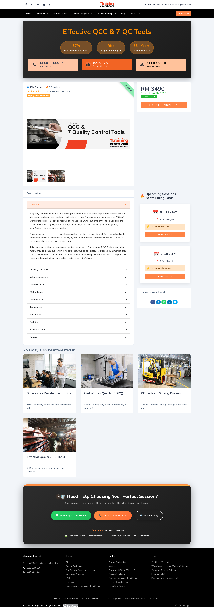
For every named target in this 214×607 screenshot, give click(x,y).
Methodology (36, 290)
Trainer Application (117, 561)
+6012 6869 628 (32, 566)
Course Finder (42, 13)
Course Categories (82, 13)
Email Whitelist (158, 573)
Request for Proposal (106, 13)
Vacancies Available (75, 573)
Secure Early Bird (165, 233)
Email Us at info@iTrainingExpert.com (43, 562)
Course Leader (37, 298)
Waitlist (112, 565)
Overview (34, 203)
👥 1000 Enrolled (35, 86)
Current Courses (60, 13)
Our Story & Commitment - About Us (82, 569)
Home (28, 13)
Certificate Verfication (161, 561)
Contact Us (135, 13)
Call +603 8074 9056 (113, 514)
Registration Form (117, 573)
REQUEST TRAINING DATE (164, 103)
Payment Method (38, 328)
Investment (35, 313)
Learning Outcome (39, 268)
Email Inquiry (148, 514)
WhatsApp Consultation (71, 514)
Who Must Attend (39, 275)
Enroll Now (183, 13)
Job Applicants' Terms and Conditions (83, 584)
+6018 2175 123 (33, 570)
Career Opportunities (118, 580)
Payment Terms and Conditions (123, 576)
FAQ (68, 576)
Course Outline (37, 283)
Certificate (35, 320)
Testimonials (36, 305)
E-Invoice (70, 580)
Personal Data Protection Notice (166, 576)
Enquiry (33, 335)
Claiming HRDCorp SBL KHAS (122, 569)
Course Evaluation (74, 565)
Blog (123, 13)
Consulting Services (118, 584)
